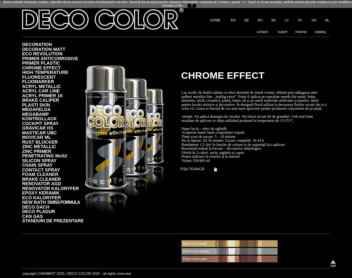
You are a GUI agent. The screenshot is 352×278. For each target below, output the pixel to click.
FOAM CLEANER (40, 174)
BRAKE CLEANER (41, 179)
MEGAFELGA (36, 109)
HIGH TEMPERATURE (45, 72)
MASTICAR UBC (39, 132)
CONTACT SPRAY (41, 169)
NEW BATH (51, 202)
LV (287, 20)
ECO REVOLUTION (42, 53)
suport (282, 32)
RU (260, 20)
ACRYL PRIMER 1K (42, 95)
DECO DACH (35, 206)
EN (233, 20)
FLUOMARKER (38, 81)
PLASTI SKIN (36, 104)
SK (273, 20)
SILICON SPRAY (39, 160)
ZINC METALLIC (39, 146)
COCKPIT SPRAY (40, 123)
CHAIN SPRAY (37, 165)
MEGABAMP (35, 114)
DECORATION (37, 44)
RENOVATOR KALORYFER (50, 188)
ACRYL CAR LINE (41, 90)
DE (246, 20)
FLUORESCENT (39, 77)
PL (300, 20)
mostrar (301, 32)
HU (314, 20)
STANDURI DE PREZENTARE (53, 220)
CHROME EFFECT (41, 67)
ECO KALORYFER (41, 197)
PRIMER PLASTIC (41, 62)
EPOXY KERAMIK (41, 192)
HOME (215, 20)
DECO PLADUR (38, 211)
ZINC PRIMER (36, 151)
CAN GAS (32, 216)
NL (327, 20)
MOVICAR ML (36, 137)
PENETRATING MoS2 (44, 155)
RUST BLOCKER (40, 141)
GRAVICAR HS (37, 127)
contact (262, 32)
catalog (320, 32)
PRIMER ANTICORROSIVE (50, 58)
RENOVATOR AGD (41, 183)
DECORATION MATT (43, 49)
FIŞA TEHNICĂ (192, 169)
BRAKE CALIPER (40, 100)
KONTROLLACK (39, 118)
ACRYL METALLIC (41, 86)
